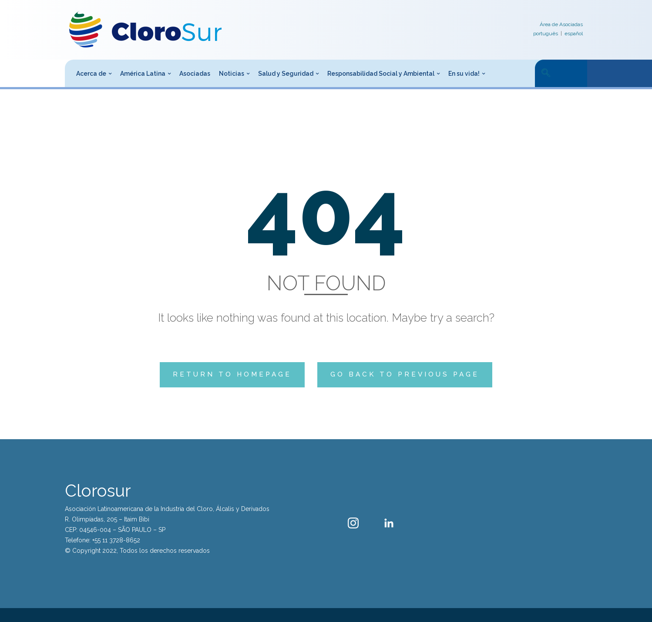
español (574, 33)
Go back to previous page (404, 374)
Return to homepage (232, 374)
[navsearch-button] (546, 73)
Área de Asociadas (561, 24)
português (545, 33)
